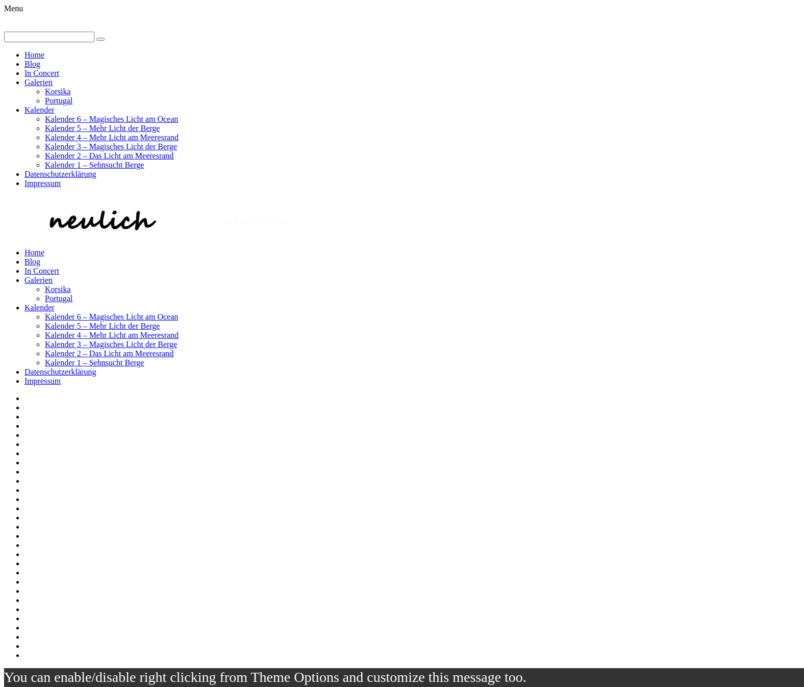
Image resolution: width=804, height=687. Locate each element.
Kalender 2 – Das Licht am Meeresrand (109, 155)
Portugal (58, 100)
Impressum (42, 183)
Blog (32, 64)
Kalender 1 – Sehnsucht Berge (94, 165)
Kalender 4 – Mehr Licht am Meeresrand (112, 137)
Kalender (39, 109)
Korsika (58, 91)
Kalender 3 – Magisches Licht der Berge (111, 146)
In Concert (41, 73)
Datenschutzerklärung (60, 174)
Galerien (38, 82)
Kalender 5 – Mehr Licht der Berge (102, 128)
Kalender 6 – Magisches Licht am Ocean (111, 119)
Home (34, 54)
